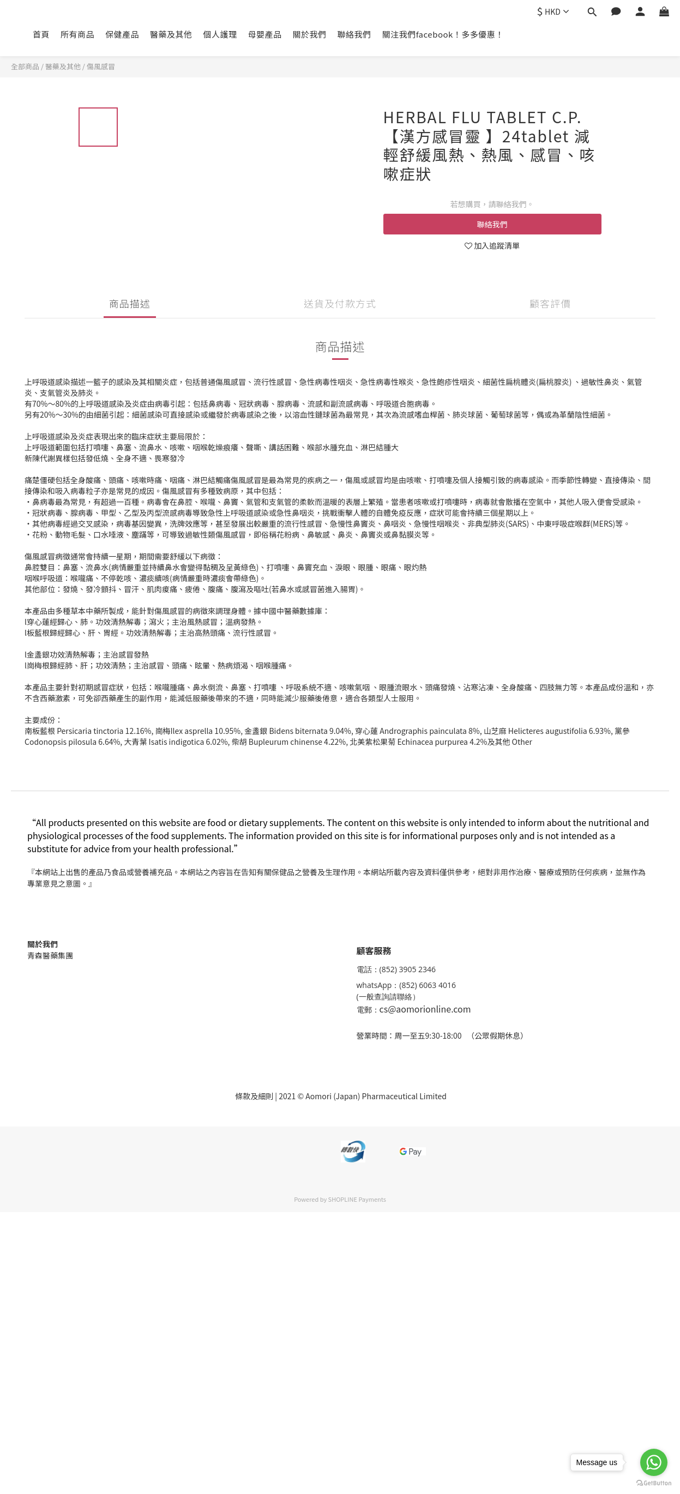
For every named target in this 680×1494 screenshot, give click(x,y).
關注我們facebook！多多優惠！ (443, 34)
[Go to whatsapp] (653, 1462)
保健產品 (122, 34)
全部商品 (25, 66)
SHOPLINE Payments (357, 1199)
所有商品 (77, 34)
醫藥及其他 (171, 34)
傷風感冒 (101, 66)
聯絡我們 (354, 34)
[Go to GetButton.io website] (653, 1483)
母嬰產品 (265, 34)
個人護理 (220, 34)
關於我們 (310, 34)
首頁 (41, 34)
